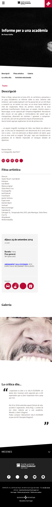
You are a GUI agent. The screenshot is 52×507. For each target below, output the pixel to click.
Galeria (30, 73)
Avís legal (13, 492)
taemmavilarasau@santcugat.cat (29, 490)
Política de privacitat (23, 492)
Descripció (5, 73)
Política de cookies (36, 492)
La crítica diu (6, 77)
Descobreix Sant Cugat (26, 500)
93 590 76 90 (46, 487)
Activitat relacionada (23, 77)
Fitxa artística (18, 73)
